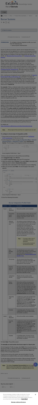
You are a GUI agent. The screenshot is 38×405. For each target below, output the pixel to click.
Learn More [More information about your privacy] (24, 399)
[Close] (35, 394)
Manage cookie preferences (18, 402)
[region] (19, 398)
